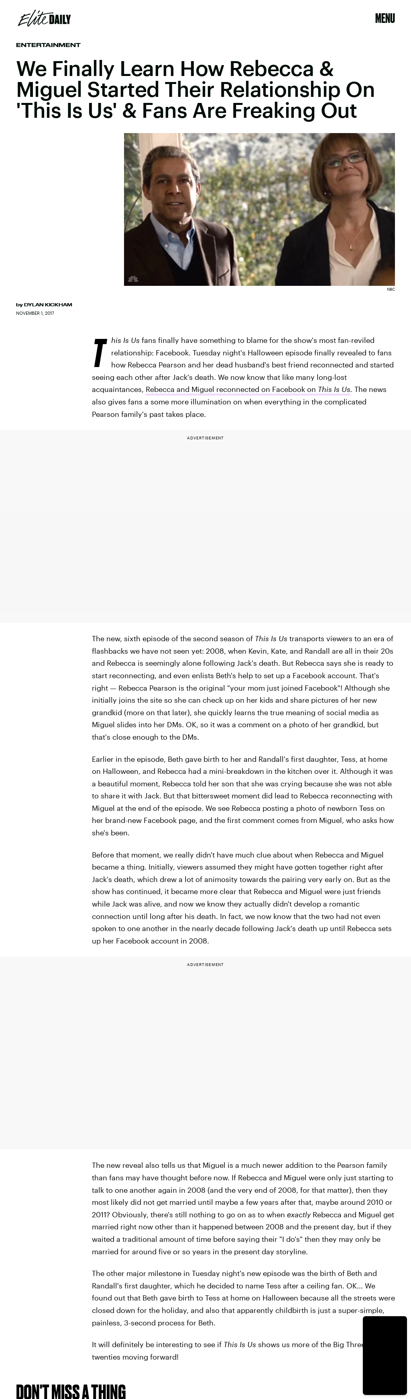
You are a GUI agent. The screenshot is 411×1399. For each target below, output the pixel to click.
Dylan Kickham (48, 304)
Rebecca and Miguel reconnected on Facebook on (232, 389)
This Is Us (334, 389)
